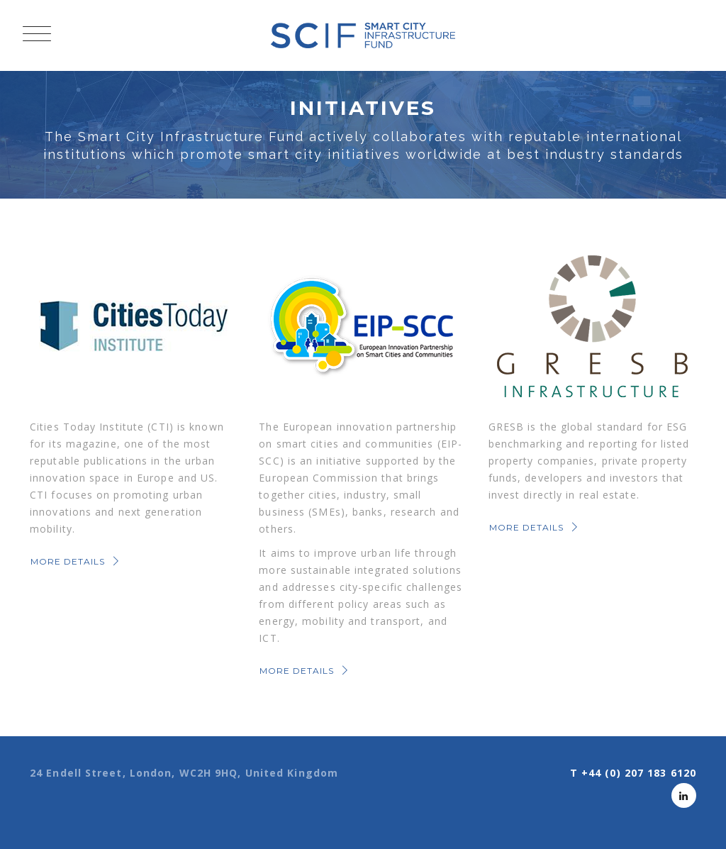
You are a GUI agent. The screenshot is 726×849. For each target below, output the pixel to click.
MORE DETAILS (75, 561)
